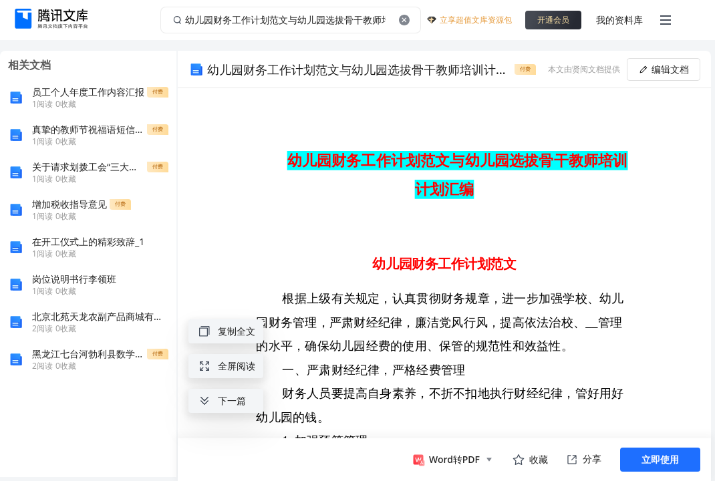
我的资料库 (619, 19)
